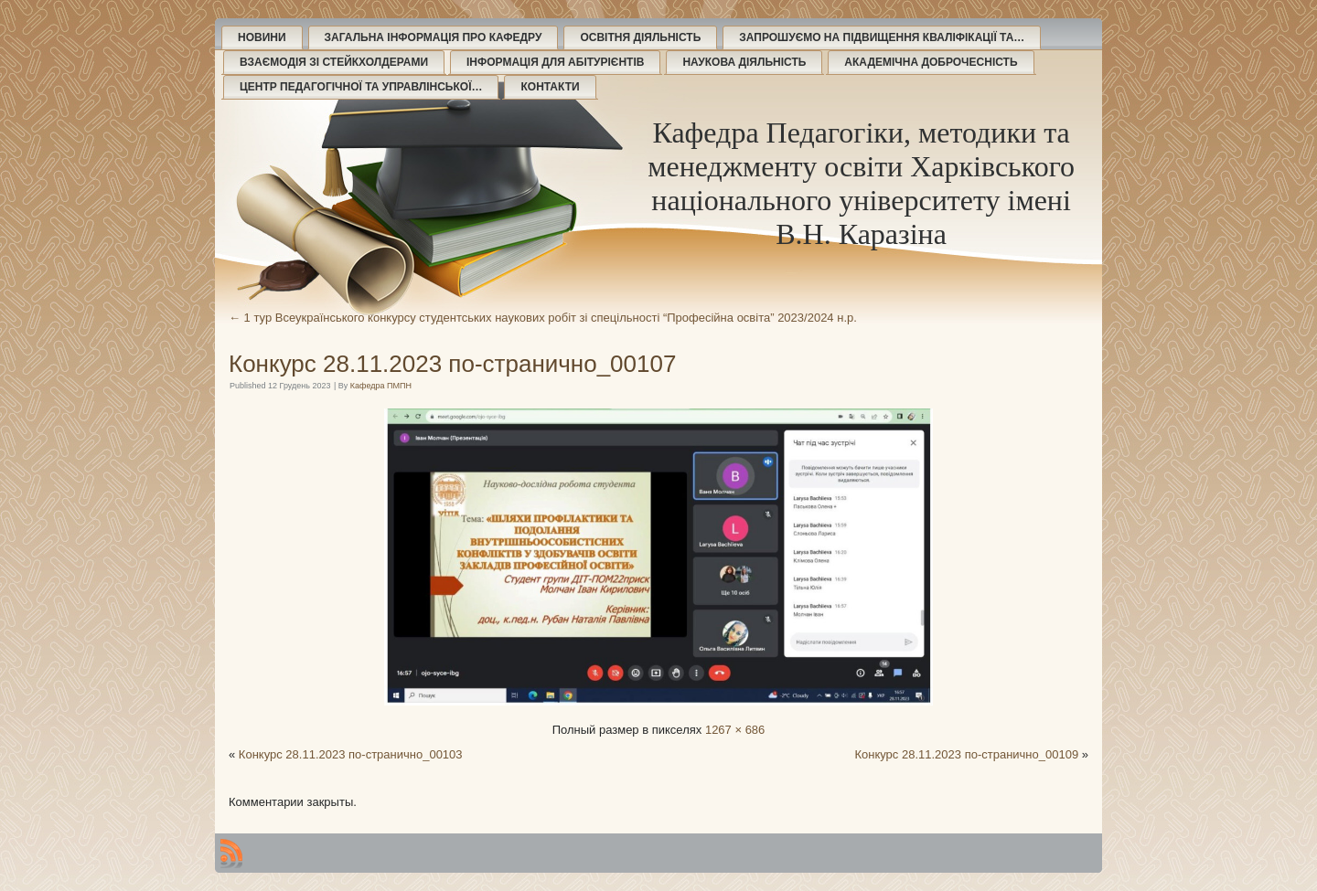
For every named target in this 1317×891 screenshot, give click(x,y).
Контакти (549, 86)
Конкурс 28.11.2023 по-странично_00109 (966, 754)
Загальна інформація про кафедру (433, 37)
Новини (262, 37)
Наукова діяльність (744, 62)
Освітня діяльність (640, 37)
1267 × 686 (735, 730)
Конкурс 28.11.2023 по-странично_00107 (452, 363)
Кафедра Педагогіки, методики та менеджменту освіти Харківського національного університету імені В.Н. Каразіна (861, 183)
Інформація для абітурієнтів (555, 62)
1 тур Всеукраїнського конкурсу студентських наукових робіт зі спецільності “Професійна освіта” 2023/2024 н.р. (543, 317)
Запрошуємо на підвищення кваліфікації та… (881, 37)
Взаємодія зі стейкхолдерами (334, 62)
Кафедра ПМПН (381, 385)
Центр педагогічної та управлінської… (361, 86)
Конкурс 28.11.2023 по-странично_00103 (351, 754)
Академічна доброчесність (930, 62)
